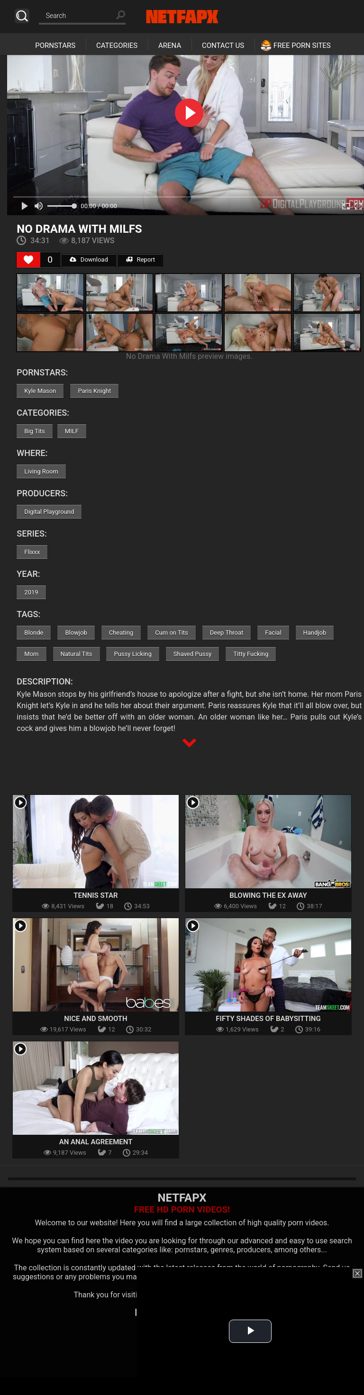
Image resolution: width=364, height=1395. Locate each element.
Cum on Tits (171, 632)
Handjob (315, 632)
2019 (31, 592)
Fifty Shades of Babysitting (268, 1018)
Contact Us (223, 45)
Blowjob (76, 632)
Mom (31, 653)
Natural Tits (76, 653)
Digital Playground (49, 511)
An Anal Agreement (96, 1142)
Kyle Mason (40, 390)
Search (22, 16)
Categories (116, 45)
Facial (273, 632)
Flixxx (32, 552)
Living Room (41, 471)
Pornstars (55, 45)
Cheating (121, 632)
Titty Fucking (250, 653)
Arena (169, 45)
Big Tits (34, 431)
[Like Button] (28, 259)
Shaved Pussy (192, 653)
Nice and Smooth (95, 1018)
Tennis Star (95, 895)
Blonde (33, 632)
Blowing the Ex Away (268, 895)
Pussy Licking (132, 653)
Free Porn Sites (302, 45)
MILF (72, 431)
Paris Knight (94, 390)
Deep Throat (227, 632)
